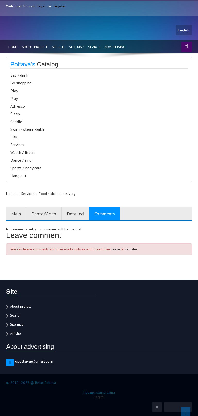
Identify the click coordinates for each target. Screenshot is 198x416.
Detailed (75, 214)
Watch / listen (22, 152)
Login (116, 249)
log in (41, 6)
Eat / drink (19, 75)
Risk (13, 137)
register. (131, 249)
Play (14, 90)
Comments (104, 214)
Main (16, 214)
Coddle (16, 121)
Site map (76, 47)
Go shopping (20, 82)
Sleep (15, 113)
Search (94, 47)
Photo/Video (43, 214)
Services (17, 144)
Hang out (18, 175)
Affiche (58, 47)
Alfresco (17, 106)
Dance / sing (20, 160)
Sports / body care (26, 167)
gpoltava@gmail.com (34, 361)
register (60, 6)
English (183, 30)
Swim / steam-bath (27, 129)
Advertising (115, 47)
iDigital (99, 397)
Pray (14, 98)
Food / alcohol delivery (57, 193)
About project (35, 47)
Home (13, 47)
